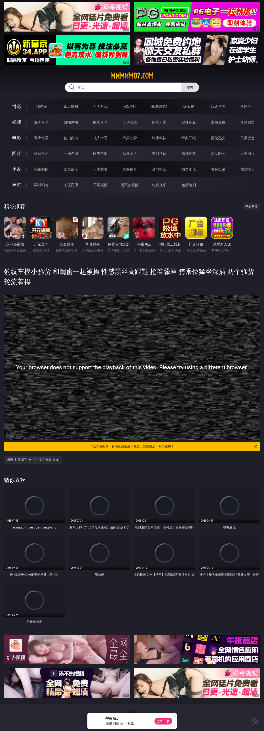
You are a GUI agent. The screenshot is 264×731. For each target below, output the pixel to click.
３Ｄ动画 (129, 122)
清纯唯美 (189, 153)
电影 (16, 138)
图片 (16, 153)
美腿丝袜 (159, 153)
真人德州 (71, 106)
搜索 (190, 87)
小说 (16, 169)
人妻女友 (100, 169)
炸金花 (188, 106)
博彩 (16, 106)
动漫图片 (129, 153)
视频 (16, 122)
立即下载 (163, 721)
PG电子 (41, 106)
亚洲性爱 (41, 137)
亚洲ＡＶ (41, 122)
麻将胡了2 (159, 106)
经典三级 (189, 137)
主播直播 (218, 122)
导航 (16, 185)
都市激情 (41, 169)
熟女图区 (218, 153)
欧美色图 (100, 153)
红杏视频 (159, 184)
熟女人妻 (159, 122)
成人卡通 (100, 137)
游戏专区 (129, 106)
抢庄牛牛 (247, 106)
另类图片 (247, 153)
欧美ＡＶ (100, 122)
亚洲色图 (71, 153)
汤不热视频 (130, 184)
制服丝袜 (159, 137)
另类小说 (189, 169)
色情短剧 (189, 184)
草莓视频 (100, 184)
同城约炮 (41, 184)
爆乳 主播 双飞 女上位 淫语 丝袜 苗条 (33, 460)
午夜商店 (71, 184)
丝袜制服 (189, 122)
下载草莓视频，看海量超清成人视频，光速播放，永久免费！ (174, 446)
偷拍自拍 (71, 137)
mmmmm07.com (132, 75)
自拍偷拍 (71, 122)
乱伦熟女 (218, 137)
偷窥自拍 (41, 153)
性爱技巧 (247, 169)
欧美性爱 (129, 137)
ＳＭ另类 (247, 122)
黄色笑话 (218, 169)
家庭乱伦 (71, 169)
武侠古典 (129, 169)
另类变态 (247, 137)
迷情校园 (159, 169)
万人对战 (100, 106)
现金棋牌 (218, 106)
